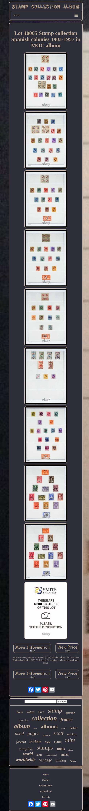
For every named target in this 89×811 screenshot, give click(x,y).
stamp (55, 710)
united (65, 754)
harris (73, 761)
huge (48, 741)
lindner (74, 728)
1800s (61, 749)
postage (35, 741)
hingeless (46, 735)
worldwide (26, 759)
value (30, 712)
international (51, 755)
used (19, 733)
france (67, 719)
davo (41, 712)
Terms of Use (46, 791)
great (63, 728)
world (28, 754)
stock (70, 750)
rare (35, 728)
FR (48, 797)
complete (26, 748)
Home (46, 774)
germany (70, 713)
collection (44, 718)
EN (43, 797)
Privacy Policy (46, 785)
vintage (45, 760)
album (22, 726)
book (20, 712)
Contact (45, 780)
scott (58, 733)
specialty (23, 720)
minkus (72, 734)
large (39, 754)
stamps (45, 747)
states (58, 741)
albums (49, 726)
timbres (61, 760)
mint (70, 740)
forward (21, 741)
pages (33, 733)
